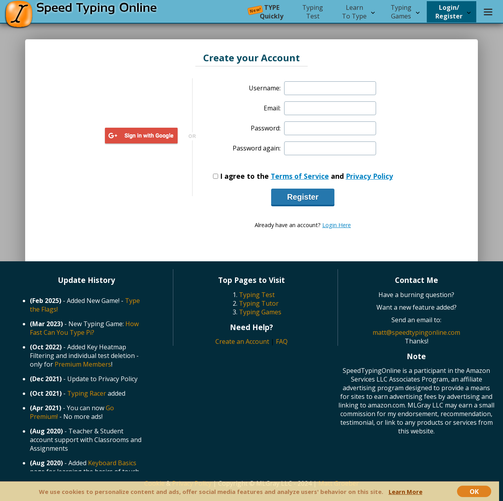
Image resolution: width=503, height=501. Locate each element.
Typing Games (260, 312)
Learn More (405, 491)
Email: (272, 108)
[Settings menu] (488, 11)
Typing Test (257, 294)
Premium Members (83, 364)
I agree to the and (303, 176)
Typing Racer (86, 393)
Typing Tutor (259, 303)
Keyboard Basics (112, 463)
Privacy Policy (369, 176)
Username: (265, 88)
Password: (266, 128)
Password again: (257, 148)
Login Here (336, 225)
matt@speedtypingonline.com (416, 332)
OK (474, 491)
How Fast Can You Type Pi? (84, 328)
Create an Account (242, 341)
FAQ (282, 341)
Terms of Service (300, 176)
